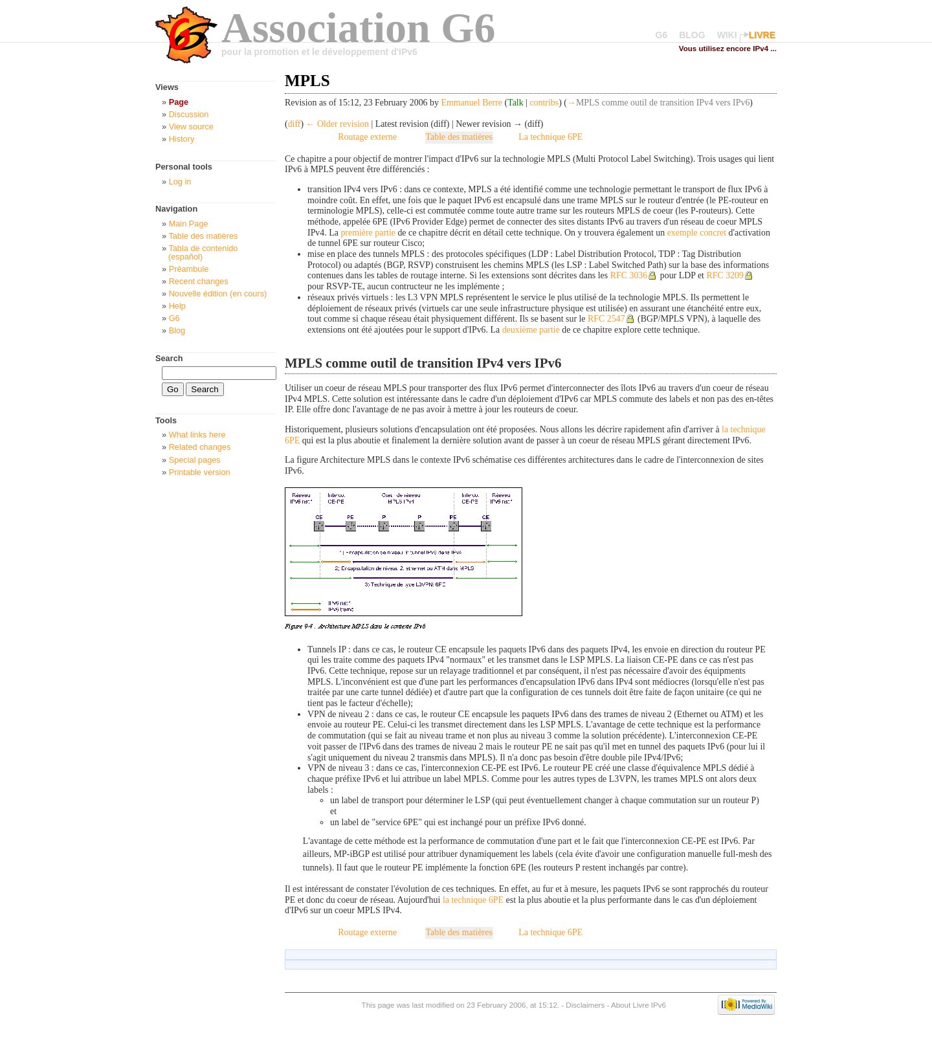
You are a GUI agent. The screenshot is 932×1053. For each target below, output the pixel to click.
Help (177, 306)
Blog (177, 330)
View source (191, 126)
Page (178, 102)
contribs (544, 102)
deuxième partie (531, 330)
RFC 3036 (629, 275)
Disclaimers (585, 1005)
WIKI (727, 35)
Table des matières (459, 137)
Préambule (189, 269)
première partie (367, 233)
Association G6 (358, 27)
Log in (180, 181)
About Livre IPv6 (638, 1005)
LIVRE (762, 35)
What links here (197, 434)
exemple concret (697, 233)
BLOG (692, 35)
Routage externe (367, 137)
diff (294, 124)
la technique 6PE (473, 900)
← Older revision (337, 124)
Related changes (200, 447)
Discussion (189, 114)
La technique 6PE (550, 137)
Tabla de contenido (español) (203, 252)
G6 (662, 35)
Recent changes (198, 281)
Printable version (199, 472)
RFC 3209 (725, 275)
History (182, 139)
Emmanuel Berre (471, 102)
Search (169, 358)
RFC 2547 (606, 319)
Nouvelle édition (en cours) (218, 293)
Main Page (188, 223)
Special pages (195, 460)
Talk (515, 102)
